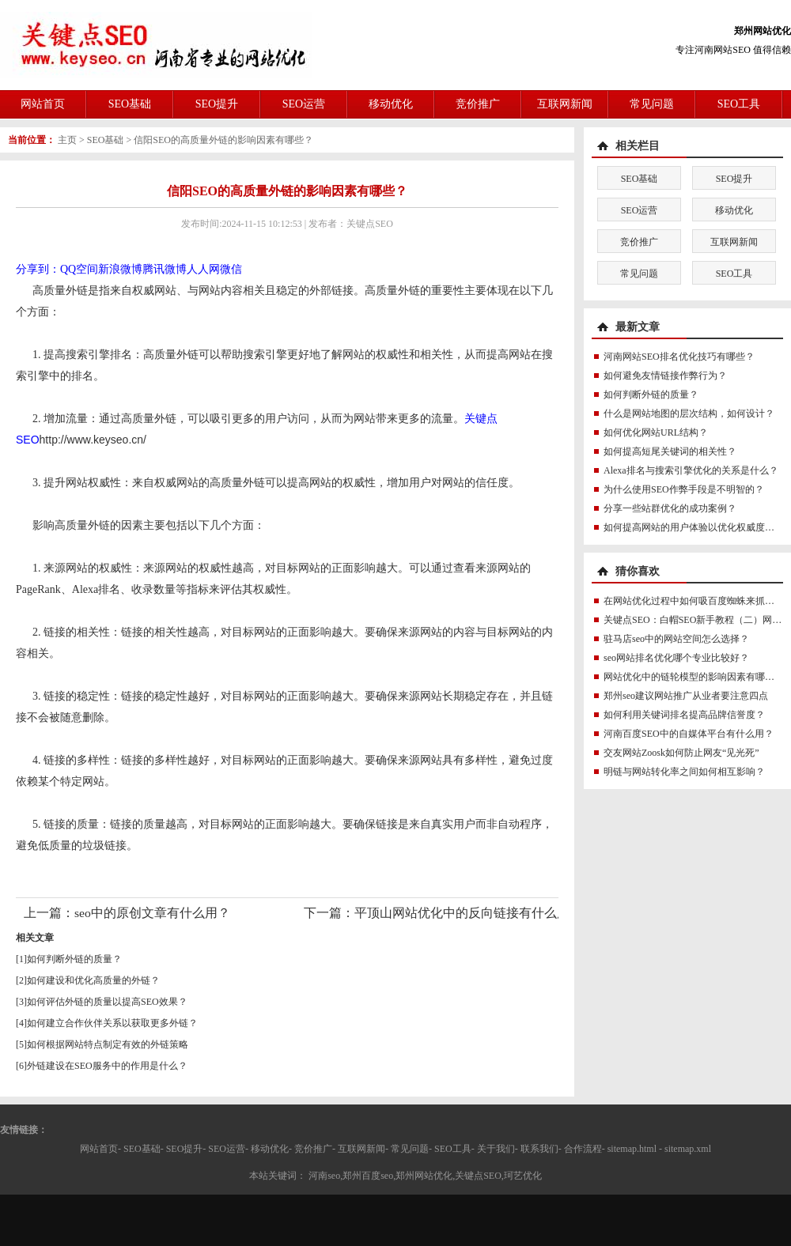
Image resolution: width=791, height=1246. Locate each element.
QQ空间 (79, 269)
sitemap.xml (687, 1148)
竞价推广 (478, 104)
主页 (67, 139)
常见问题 (652, 104)
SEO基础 (129, 104)
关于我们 (496, 1148)
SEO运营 (303, 104)
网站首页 (43, 104)
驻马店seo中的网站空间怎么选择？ (676, 638)
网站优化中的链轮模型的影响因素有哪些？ (694, 676)
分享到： (38, 269)
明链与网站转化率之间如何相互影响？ (684, 771)
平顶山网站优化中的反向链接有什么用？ (468, 912)
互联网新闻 (564, 104)
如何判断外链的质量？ (74, 959)
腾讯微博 (164, 269)
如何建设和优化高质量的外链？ (93, 980)
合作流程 (583, 1148)
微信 (231, 269)
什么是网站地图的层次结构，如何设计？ (689, 413)
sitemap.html (632, 1148)
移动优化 (391, 104)
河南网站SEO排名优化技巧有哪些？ (679, 356)
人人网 (203, 269)
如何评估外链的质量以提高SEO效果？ (107, 1001)
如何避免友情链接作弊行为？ (665, 375)
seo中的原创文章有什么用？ (152, 912)
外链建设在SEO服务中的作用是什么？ (107, 1065)
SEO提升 (216, 104)
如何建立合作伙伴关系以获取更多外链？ (112, 1023)
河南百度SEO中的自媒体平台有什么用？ (689, 733)
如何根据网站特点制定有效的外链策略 (107, 1044)
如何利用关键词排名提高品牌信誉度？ (684, 714)
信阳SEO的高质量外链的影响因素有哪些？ (223, 139)
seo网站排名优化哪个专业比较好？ (676, 657)
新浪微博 (120, 269)
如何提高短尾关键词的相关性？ (670, 451)
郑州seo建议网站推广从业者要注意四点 (686, 695)
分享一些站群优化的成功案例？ (670, 508)
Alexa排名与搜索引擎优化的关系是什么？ (691, 470)
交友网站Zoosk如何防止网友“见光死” (681, 752)
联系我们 (539, 1148)
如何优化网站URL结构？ (656, 432)
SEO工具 (738, 104)
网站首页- (100, 1148)
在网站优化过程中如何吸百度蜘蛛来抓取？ (694, 600)
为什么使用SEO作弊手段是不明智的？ (684, 489)
